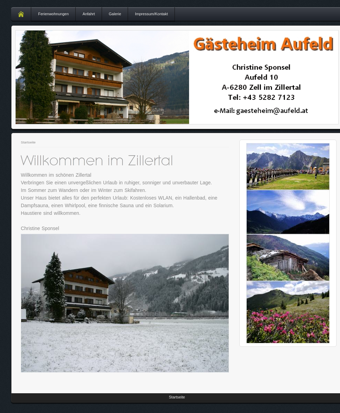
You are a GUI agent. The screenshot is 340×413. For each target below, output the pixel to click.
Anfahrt (89, 14)
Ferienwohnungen (53, 14)
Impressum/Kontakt (151, 14)
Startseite (28, 142)
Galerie (115, 14)
